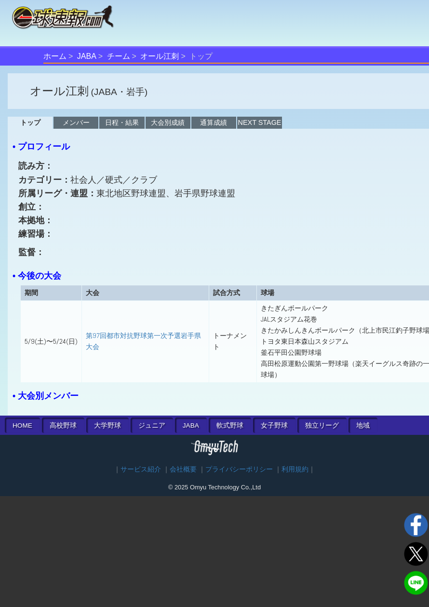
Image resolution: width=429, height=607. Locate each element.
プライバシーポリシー (239, 469)
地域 (363, 425)
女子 (274, 425)
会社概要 (183, 469)
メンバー (76, 122)
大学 (107, 425)
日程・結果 (122, 122)
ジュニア (151, 425)
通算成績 (213, 122)
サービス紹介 (141, 469)
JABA (86, 56)
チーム (118, 56)
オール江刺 (159, 56)
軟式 (229, 425)
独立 (322, 425)
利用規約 (295, 469)
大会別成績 (168, 122)
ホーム (55, 56)
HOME (22, 425)
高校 (63, 425)
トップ (30, 122)
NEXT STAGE (260, 122)
